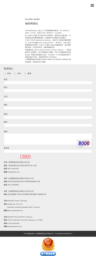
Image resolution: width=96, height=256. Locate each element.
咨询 (9, 73)
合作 (19, 73)
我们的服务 (29, 19)
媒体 (29, 73)
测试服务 (37, 19)
